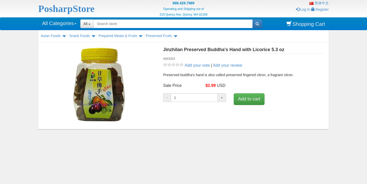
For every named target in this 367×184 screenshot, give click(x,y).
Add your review (227, 65)
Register (320, 9)
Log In (303, 9)
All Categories (59, 23)
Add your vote (197, 65)
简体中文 (319, 3)
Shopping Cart (305, 24)
